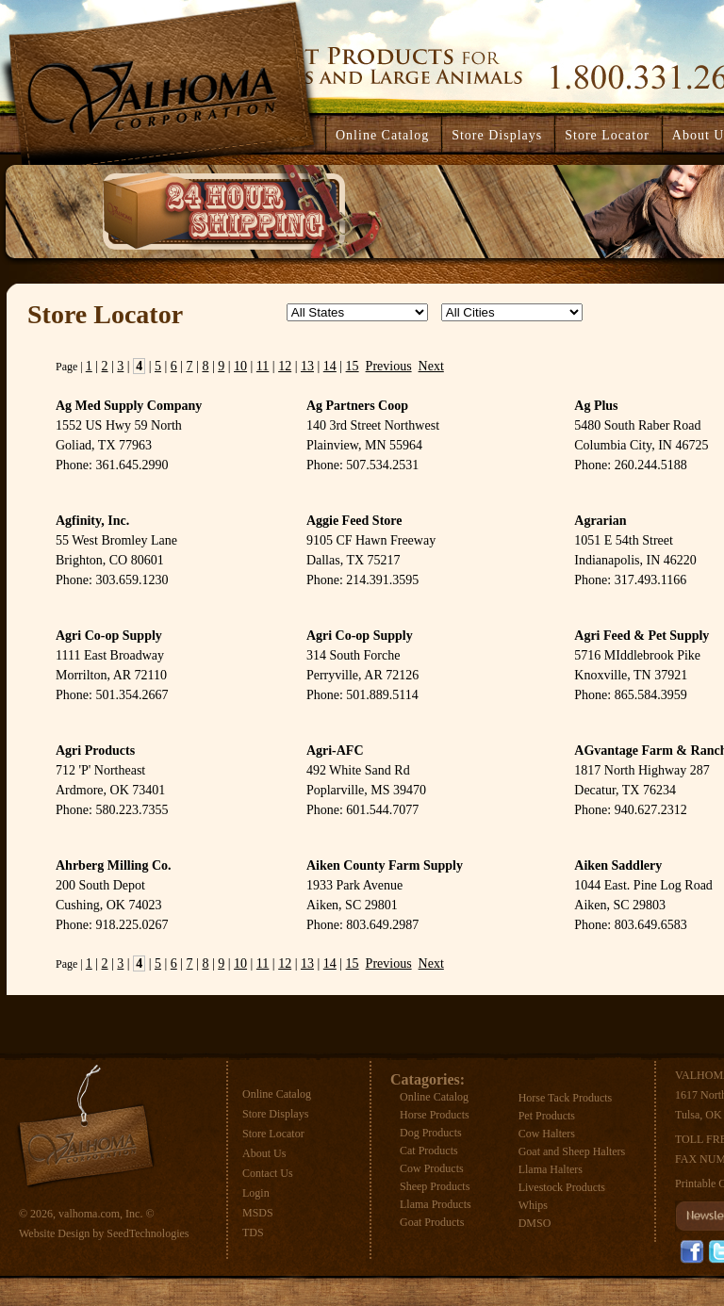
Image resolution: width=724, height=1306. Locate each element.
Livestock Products (561, 1187)
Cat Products (429, 1150)
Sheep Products (434, 1186)
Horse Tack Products (565, 1097)
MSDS (257, 1212)
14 (330, 366)
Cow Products (432, 1168)
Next (431, 366)
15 (352, 366)
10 (240, 366)
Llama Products (435, 1204)
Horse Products (434, 1114)
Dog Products (431, 1132)
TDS (253, 1232)
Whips (533, 1205)
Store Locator (273, 1133)
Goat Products (432, 1222)
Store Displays (275, 1113)
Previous (389, 366)
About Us (264, 1153)
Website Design (54, 1233)
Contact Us (267, 1173)
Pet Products (546, 1115)
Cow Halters (546, 1133)
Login (256, 1193)
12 (284, 366)
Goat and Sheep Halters (572, 1151)
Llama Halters (550, 1169)
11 (262, 366)
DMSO (534, 1223)
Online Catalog (276, 1094)
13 (307, 366)
